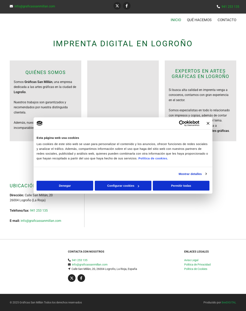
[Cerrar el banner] (208, 123)
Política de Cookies (195, 269)
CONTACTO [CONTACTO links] (227, 20)
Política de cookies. (153, 158)
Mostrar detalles (190, 174)
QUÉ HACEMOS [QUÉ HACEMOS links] (199, 20)
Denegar (65, 185)
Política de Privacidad (197, 264)
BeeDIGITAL (229, 302)
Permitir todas (181, 185)
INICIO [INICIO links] (176, 20)
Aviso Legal (191, 260)
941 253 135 (230, 7)
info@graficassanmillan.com (35, 6)
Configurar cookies (123, 185)
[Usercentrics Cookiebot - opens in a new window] (182, 123)
